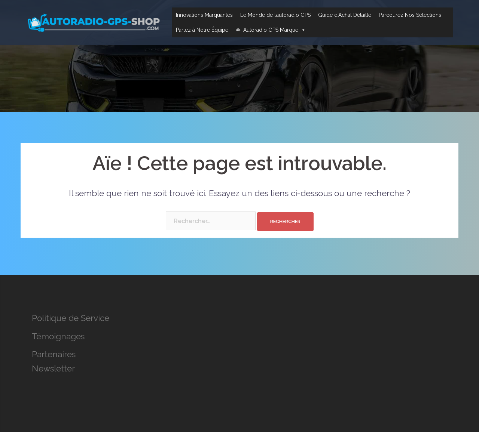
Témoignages (58, 336)
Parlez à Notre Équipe (202, 30)
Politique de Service (70, 318)
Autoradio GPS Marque (274, 29)
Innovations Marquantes (204, 15)
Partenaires (54, 354)
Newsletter (53, 368)
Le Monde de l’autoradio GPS (275, 15)
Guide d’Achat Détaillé (344, 15)
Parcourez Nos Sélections (410, 15)
